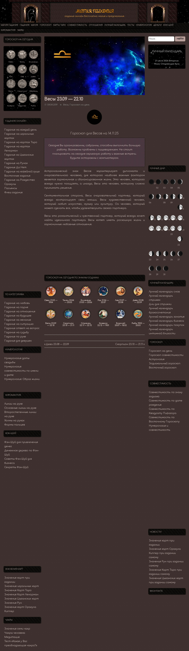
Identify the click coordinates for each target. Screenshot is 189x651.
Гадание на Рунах (16, 163)
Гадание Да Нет (15, 167)
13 (159, 219)
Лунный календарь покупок (166, 325)
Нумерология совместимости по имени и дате (21, 370)
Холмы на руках (14, 420)
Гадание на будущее (17, 315)
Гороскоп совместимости (166, 355)
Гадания (24, 25)
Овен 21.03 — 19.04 (50, 301)
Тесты (130, 25)
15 (173, 219)
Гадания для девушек (18, 340)
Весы (65, 104)
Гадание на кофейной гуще (22, 171)
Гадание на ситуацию (19, 324)
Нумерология (144, 25)
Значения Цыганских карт (21, 598)
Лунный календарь (115, 25)
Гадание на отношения (19, 311)
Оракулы (10, 184)
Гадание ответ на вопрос (22, 328)
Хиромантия (8, 30)
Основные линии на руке (20, 408)
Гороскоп (45, 25)
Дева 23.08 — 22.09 (138, 301)
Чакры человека (14, 632)
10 (181, 198)
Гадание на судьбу (16, 332)
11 (181, 209)
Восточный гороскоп (162, 367)
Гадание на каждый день (20, 129)
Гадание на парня (16, 307)
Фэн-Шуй (168, 25)
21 (181, 230)
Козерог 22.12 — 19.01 (103, 324)
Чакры (20, 30)
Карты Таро (59, 25)
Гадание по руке (15, 336)
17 (152, 230)
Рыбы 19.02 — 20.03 (138, 324)
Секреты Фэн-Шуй (16, 467)
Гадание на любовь (17, 303)
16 (181, 219)
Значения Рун (13, 602)
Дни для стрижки (160, 304)
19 (166, 230)
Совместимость (77, 25)
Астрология (156, 359)
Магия (34, 25)
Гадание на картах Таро (20, 142)
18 (159, 230)
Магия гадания (9, 25)
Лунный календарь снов (164, 291)
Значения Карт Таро (17, 590)
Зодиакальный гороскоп (164, 363)
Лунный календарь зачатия (166, 316)
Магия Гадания (94, 11)
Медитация (12, 637)
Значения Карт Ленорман (21, 594)
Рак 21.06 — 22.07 (103, 301)
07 (159, 198)
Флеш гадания (13, 192)
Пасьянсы (10, 188)
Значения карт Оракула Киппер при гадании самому (165, 553)
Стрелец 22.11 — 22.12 (86, 324)
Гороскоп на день (79, 104)
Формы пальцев (14, 424)
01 (152, 184)
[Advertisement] (94, 251)
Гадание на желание (17, 319)
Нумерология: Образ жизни (22, 379)
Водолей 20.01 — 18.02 (121, 324)
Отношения (96, 25)
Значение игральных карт (21, 586)
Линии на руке (13, 403)
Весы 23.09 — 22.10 (50, 324)
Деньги (157, 25)
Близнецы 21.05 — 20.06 (85, 301)
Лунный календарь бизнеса (166, 320)
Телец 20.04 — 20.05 (68, 301)
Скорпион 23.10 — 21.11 (68, 324)
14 (166, 219)
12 (152, 219)
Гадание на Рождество (19, 179)
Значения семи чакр (17, 628)
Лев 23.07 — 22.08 (120, 301)
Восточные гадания (17, 175)
